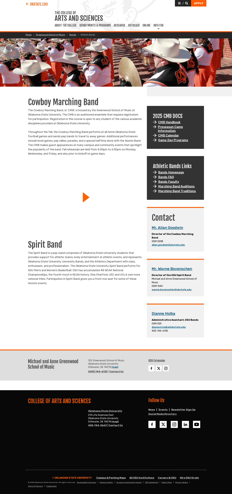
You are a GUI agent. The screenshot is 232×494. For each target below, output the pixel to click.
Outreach (134, 25)
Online (146, 25)
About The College (66, 25)
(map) (114, 367)
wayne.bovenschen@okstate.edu (171, 289)
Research (119, 25)
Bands (72, 35)
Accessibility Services (86, 482)
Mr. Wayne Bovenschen (172, 269)
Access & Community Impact (129, 482)
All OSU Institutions (141, 477)
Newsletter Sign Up (183, 409)
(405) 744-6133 (97, 371)
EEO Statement (151, 482)
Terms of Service (35, 486)
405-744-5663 (97, 425)
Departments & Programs (95, 25)
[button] (183, 3)
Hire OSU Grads (189, 477)
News (151, 409)
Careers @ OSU (167, 477)
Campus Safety (106, 482)
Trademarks (51, 486)
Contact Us (116, 371)
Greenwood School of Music (50, 35)
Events (163, 409)
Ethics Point (167, 482)
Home (28, 35)
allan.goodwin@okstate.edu (168, 244)
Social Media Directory (162, 414)
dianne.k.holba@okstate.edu (169, 327)
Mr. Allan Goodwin (167, 228)
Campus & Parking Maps (111, 477)
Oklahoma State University (105, 411)
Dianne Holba (163, 313)
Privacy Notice (181, 482)
